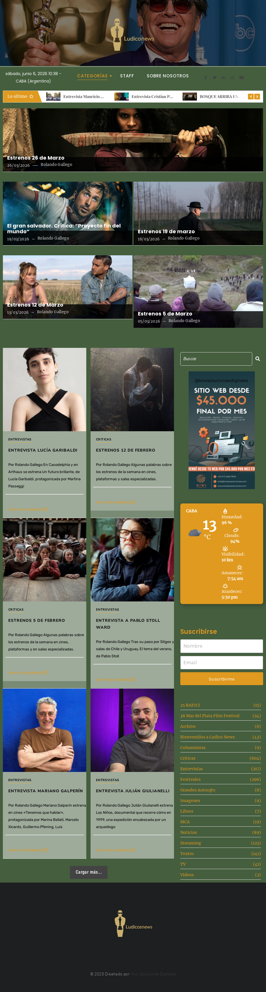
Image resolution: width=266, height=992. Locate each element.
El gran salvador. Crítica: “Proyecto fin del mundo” (64, 228)
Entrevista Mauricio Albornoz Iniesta (97, 96)
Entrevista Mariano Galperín (45, 791)
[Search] (216, 359)
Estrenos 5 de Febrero (36, 620)
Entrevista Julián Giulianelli (133, 791)
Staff (127, 76)
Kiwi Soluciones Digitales (153, 973)
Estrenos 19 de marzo (166, 231)
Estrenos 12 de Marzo (35, 305)
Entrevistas (19, 439)
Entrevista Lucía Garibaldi (42, 450)
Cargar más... (89, 872)
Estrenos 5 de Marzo (165, 314)
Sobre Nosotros (168, 76)
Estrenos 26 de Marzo (35, 158)
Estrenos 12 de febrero (125, 450)
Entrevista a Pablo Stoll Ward (128, 624)
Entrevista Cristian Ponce (155, 96)
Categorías (94, 76)
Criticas (103, 439)
